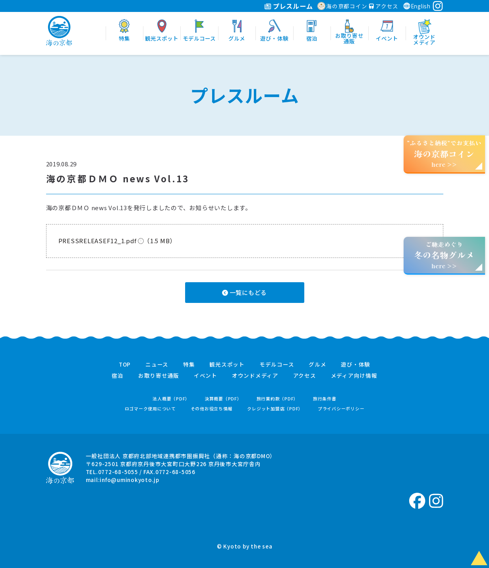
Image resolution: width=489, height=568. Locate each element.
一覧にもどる (244, 292)
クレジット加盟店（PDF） (275, 408)
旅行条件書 (324, 398)
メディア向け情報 (354, 376)
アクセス (383, 6)
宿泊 (118, 376)
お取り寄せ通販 (158, 376)
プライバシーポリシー (341, 408)
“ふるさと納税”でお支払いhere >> (444, 153)
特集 (189, 364)
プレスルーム (289, 6)
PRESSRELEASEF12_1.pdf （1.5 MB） (117, 240)
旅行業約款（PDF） (278, 398)
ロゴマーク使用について (150, 408)
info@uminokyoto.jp (129, 480)
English (417, 6)
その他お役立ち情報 (212, 408)
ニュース (156, 364)
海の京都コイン (342, 6)
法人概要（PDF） (171, 398)
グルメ (317, 364)
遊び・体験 (355, 364)
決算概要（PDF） (223, 398)
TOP (125, 364)
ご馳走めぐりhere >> (444, 255)
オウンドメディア (255, 376)
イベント (205, 376)
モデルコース (276, 364)
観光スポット (227, 364)
